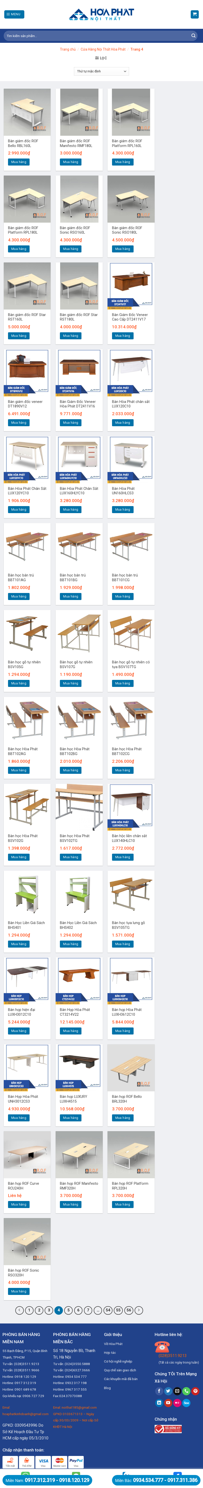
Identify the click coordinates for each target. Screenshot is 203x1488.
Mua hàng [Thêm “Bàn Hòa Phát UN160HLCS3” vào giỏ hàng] (122, 509)
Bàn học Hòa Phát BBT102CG (127, 751)
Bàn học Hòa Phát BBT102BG (74, 751)
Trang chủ (68, 49)
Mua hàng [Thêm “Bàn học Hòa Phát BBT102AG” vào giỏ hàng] (18, 770)
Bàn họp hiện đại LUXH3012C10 (21, 1012)
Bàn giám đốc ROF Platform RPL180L (23, 230)
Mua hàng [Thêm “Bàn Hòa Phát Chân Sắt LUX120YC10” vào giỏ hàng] (18, 509)
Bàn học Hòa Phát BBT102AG (23, 751)
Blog (107, 1388)
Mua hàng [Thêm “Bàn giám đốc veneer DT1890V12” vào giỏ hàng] (18, 422)
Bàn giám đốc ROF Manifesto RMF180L (76, 143)
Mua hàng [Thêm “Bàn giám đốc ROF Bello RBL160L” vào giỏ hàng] (18, 162)
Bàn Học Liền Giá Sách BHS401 (26, 925)
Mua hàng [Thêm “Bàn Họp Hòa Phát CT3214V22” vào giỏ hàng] (70, 1031)
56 (129, 1310)
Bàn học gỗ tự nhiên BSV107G (76, 664)
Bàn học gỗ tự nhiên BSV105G (24, 664)
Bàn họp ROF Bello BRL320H (127, 1099)
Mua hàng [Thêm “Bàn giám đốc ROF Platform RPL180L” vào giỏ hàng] (18, 249)
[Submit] (193, 36)
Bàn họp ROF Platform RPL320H (130, 1186)
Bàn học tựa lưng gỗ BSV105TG (128, 925)
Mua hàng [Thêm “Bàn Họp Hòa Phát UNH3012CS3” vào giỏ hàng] (18, 1118)
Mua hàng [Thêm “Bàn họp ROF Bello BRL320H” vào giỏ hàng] (122, 1118)
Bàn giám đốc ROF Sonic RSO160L (75, 230)
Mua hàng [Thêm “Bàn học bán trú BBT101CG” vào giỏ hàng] (122, 596)
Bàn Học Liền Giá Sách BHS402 (78, 925)
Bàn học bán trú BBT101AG (21, 577)
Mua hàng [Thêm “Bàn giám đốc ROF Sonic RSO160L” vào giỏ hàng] (70, 249)
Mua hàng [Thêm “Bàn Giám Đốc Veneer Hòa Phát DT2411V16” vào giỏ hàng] (70, 422)
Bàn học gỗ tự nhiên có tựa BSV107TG (131, 664)
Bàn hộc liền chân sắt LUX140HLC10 (129, 838)
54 (108, 1310)
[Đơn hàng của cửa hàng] (101, 71)
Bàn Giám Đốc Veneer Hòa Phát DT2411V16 (78, 404)
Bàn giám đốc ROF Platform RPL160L (127, 143)
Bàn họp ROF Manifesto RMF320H (79, 1186)
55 (118, 1310)
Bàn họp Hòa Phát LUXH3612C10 (127, 1012)
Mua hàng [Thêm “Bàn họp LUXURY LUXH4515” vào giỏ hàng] (70, 1118)
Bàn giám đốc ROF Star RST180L (79, 317)
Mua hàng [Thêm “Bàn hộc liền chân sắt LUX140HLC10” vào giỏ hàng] (122, 857)
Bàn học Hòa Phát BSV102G (23, 838)
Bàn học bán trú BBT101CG (125, 577)
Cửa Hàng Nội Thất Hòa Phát (103, 49)
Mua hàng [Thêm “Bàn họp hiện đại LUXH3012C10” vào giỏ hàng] (18, 1031)
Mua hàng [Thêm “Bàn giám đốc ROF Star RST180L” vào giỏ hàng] (70, 336)
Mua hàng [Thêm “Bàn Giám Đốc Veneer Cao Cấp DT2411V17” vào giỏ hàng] (122, 336)
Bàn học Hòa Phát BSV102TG (74, 838)
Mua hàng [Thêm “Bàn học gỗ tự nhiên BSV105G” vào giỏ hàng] (18, 683)
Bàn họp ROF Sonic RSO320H (23, 1272)
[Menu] (14, 14)
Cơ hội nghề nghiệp (118, 1361)
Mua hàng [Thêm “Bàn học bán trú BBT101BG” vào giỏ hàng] (70, 596)
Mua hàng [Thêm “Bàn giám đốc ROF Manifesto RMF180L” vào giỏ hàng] (70, 162)
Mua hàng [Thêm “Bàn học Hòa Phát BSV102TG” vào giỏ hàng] (70, 857)
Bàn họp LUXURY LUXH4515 (73, 1099)
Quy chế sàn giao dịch (120, 1370)
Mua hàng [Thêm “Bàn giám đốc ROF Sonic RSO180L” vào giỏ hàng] (122, 249)
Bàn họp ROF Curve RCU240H (23, 1186)
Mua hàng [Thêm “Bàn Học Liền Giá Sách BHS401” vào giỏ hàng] (18, 944)
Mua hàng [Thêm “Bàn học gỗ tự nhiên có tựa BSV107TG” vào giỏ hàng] (122, 683)
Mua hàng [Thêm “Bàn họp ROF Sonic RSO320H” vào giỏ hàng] (18, 1291)
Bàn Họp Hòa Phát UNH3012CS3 (23, 1099)
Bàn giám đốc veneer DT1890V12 (25, 404)
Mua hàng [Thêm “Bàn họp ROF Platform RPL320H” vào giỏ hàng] (122, 1204)
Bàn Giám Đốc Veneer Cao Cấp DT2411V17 (130, 317)
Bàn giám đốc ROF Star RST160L (27, 317)
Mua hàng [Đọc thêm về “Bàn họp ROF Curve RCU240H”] (18, 1204)
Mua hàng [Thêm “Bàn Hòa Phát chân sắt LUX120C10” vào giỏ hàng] (122, 422)
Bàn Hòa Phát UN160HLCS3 (123, 491)
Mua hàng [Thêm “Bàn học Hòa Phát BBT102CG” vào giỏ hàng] (122, 770)
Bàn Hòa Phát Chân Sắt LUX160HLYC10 (79, 491)
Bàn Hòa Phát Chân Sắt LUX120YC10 (27, 491)
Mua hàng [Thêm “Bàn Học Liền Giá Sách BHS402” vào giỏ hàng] (70, 944)
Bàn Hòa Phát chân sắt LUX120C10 (131, 404)
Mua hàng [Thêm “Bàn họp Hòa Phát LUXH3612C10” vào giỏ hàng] (122, 1031)
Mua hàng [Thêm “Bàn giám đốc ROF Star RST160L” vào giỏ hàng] (18, 336)
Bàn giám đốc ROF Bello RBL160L (23, 143)
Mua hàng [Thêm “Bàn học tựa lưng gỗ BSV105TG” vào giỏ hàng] (122, 944)
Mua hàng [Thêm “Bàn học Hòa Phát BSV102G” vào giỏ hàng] (18, 857)
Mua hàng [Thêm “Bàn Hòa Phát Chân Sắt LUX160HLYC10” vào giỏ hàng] (70, 509)
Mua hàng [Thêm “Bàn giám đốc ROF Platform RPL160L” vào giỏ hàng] (122, 162)
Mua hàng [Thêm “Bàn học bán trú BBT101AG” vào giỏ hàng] (18, 596)
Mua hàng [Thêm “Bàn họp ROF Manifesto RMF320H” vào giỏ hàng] (70, 1204)
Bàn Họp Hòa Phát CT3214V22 (75, 1012)
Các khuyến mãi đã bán (121, 1379)
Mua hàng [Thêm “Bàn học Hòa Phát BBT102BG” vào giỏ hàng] (70, 770)
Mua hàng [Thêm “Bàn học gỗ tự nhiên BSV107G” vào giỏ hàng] (70, 683)
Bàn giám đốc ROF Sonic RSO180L (127, 230)
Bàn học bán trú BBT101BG (73, 577)
